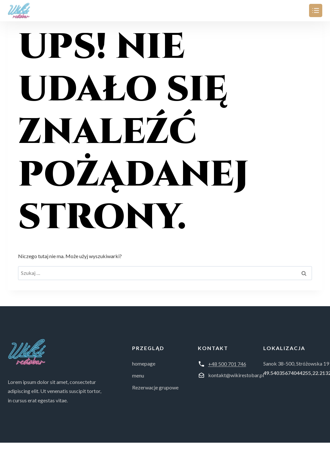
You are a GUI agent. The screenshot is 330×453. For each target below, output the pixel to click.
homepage (143, 363)
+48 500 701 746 (227, 364)
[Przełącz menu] (315, 10)
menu (138, 375)
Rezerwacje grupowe (155, 387)
